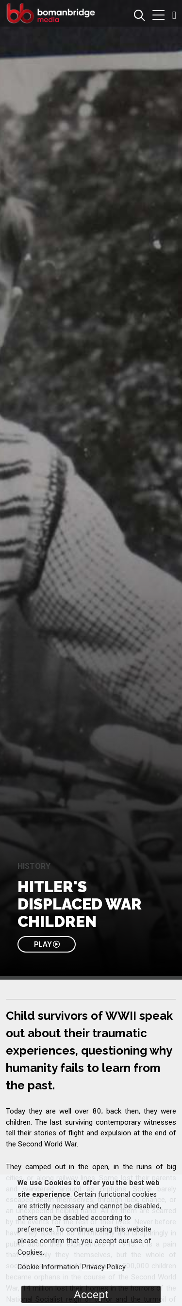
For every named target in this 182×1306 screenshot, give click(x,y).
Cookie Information (48, 1267)
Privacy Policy (104, 1267)
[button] (158, 16)
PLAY (47, 944)
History (33, 866)
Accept (91, 1294)
